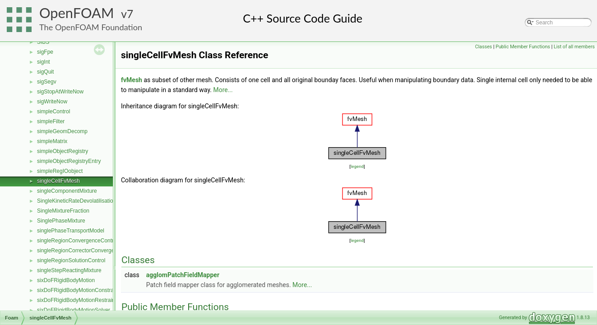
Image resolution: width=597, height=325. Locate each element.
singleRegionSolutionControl (71, 260)
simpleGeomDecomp (62, 131)
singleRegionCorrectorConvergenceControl (88, 250)
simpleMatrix (52, 141)
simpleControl (53, 111)
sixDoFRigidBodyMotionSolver (73, 310)
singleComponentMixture (67, 191)
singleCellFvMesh (58, 181)
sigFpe (45, 52)
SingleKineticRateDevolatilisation (76, 201)
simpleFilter (51, 121)
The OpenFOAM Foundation (90, 27)
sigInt (43, 62)
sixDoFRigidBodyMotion (66, 280)
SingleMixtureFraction (63, 211)
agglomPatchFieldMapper (182, 275)
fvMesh (131, 80)
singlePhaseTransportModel (70, 231)
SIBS (43, 42)
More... (222, 89)
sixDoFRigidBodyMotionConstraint (78, 290)
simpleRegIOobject (60, 171)
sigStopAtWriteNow (60, 91)
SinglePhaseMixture (61, 221)
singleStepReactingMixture (69, 270)
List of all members (574, 47)
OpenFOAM (76, 13)
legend (357, 166)
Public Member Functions (522, 47)
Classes (483, 47)
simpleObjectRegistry (62, 151)
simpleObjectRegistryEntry (69, 161)
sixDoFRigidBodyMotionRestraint (76, 300)
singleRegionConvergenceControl (77, 240)
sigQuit (45, 72)
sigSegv (46, 82)
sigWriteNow (52, 101)
